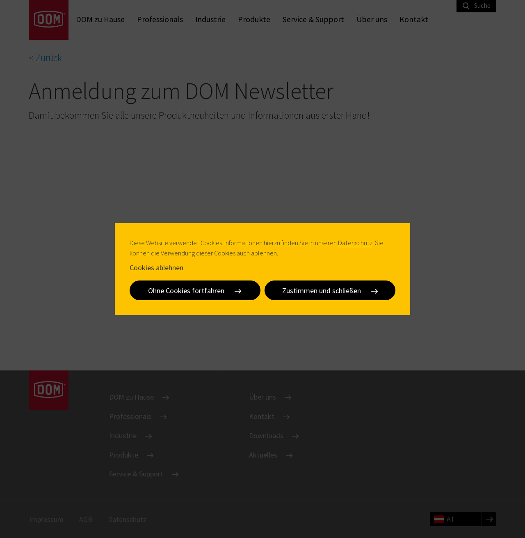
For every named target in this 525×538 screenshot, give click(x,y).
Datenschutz (355, 243)
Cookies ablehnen (156, 267)
